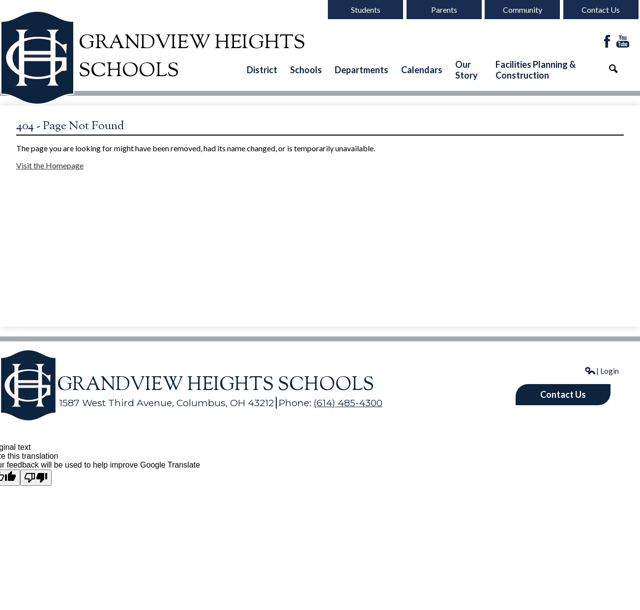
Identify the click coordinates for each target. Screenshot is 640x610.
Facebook (607, 42)
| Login (601, 370)
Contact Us (601, 9)
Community (522, 9)
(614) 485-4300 (348, 403)
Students (365, 9)
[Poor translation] (36, 478)
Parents (444, 9)
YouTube (623, 42)
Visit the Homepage (50, 165)
